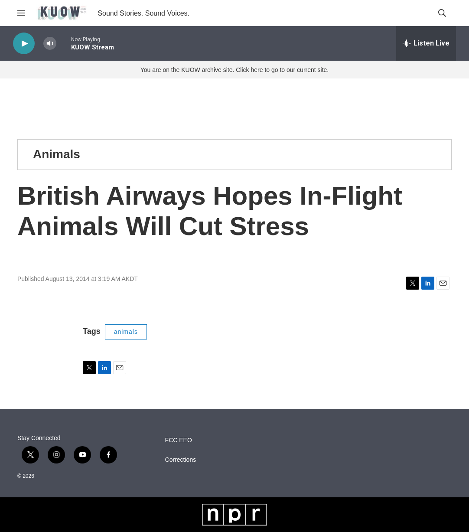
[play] (24, 44)
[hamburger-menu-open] (21, 13)
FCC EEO (178, 440)
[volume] (49, 43)
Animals (56, 154)
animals (126, 331)
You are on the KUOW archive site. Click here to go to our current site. (234, 69)
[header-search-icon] (442, 13)
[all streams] (426, 43)
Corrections (180, 460)
